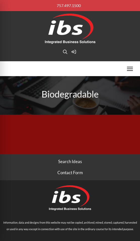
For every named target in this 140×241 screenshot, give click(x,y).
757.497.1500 (69, 5)
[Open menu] (130, 69)
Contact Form (70, 172)
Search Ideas (70, 161)
